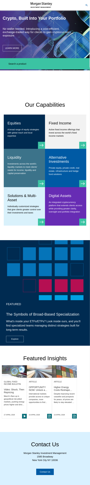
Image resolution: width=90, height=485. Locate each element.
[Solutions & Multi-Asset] (24, 206)
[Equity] (24, 132)
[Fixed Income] (65, 132)
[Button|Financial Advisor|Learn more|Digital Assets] (12, 48)
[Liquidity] (24, 167)
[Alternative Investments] (65, 168)
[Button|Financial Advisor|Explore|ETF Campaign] (15, 339)
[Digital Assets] (65, 206)
